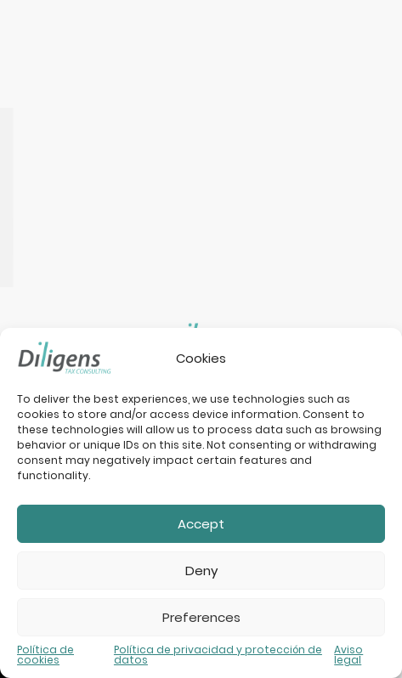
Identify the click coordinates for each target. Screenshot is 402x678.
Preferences (201, 617)
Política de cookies (45, 655)
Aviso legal (348, 655)
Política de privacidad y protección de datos (218, 655)
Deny (201, 570)
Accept (201, 524)
